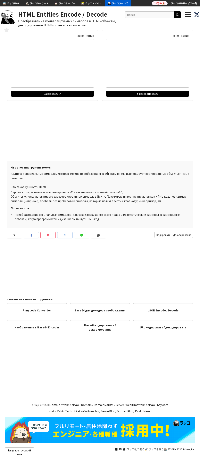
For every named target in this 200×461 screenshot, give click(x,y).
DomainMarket (103, 405)
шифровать (52, 93)
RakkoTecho (65, 411)
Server (120, 405)
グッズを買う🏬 (158, 449)
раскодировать (147, 93)
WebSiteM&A (70, 405)
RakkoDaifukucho (87, 411)
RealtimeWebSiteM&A (140, 405)
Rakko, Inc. (189, 449)
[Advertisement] (100, 130)
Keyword (162, 405)
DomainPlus (125, 411)
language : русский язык (19, 452)
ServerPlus (108, 411)
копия (90, 35)
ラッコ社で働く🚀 (137, 449)
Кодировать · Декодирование (173, 234)
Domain (86, 405)
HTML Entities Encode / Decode (62, 14)
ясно (81, 35)
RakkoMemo (143, 411)
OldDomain (52, 405)
